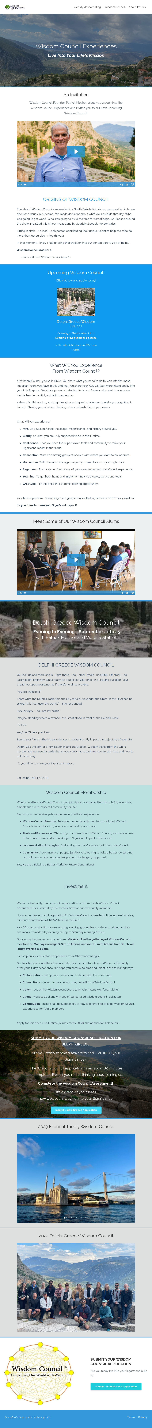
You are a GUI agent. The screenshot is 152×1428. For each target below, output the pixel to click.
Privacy (143, 1417)
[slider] (73, 184)
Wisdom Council (114, 7)
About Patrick (137, 7)
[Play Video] (20, 184)
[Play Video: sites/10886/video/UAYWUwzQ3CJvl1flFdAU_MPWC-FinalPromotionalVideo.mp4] (76, 151)
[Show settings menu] (126, 184)
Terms (130, 1417)
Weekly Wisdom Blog (87, 7)
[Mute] (121, 184)
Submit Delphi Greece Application (76, 1110)
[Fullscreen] (132, 184)
